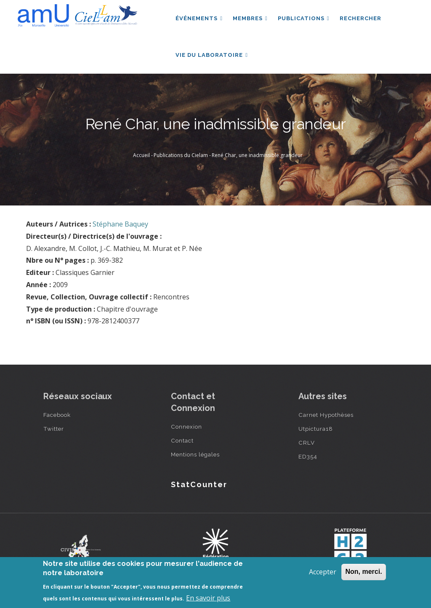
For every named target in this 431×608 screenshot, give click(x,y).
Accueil (141, 155)
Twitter (53, 428)
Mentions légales (195, 454)
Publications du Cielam (181, 155)
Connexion (186, 426)
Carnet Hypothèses (326, 414)
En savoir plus (208, 598)
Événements (199, 18)
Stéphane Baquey (120, 224)
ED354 (307, 456)
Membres (250, 18)
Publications (304, 18)
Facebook (57, 414)
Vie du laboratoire (212, 55)
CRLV (306, 442)
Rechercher (360, 18)
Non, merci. (363, 571)
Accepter (322, 571)
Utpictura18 (315, 428)
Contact (182, 440)
